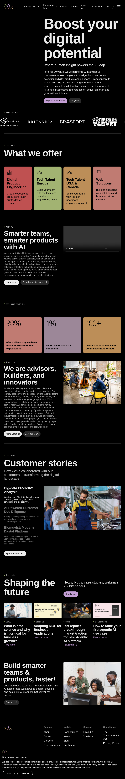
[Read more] (92, 382)
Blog (66, 740)
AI (39, 6)
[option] (23, 494)
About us (84, 6)
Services (29, 6)
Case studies (70, 732)
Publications (70, 745)
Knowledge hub (50, 6)
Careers (74, 6)
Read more (11, 644)
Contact (48, 736)
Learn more (41, 637)
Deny (8, 774)
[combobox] (109, 7)
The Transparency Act (111, 735)
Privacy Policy (111, 743)
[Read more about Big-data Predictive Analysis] (82, 521)
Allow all (25, 774)
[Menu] (118, 6)
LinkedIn (88, 732)
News (66, 736)
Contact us (97, 6)
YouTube (88, 736)
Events (63, 6)
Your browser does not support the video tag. (92, 240)
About (47, 732)
